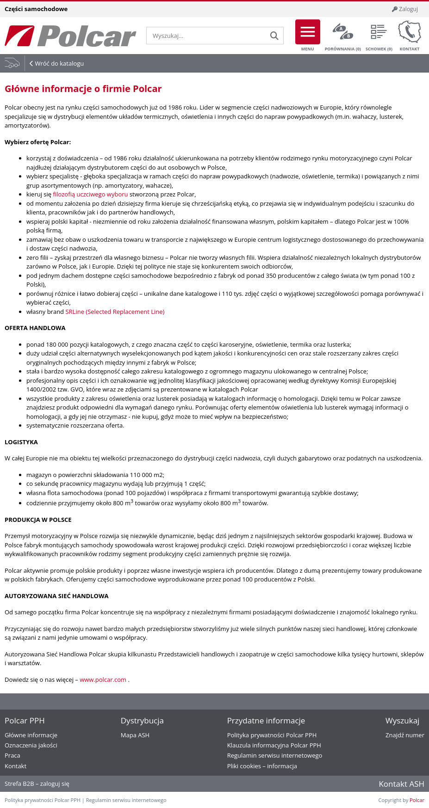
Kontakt (409, 35)
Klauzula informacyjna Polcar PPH (274, 745)
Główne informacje (31, 735)
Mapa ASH (135, 735)
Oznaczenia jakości (31, 745)
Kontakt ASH (401, 783)
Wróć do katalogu (59, 63)
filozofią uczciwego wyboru (90, 194)
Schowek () (379, 35)
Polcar (417, 799)
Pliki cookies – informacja (262, 766)
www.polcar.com (104, 679)
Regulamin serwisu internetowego (275, 755)
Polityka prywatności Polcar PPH (272, 735)
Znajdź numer (404, 735)
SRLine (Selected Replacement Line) (114, 311)
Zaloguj (405, 9)
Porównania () (343, 35)
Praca (12, 755)
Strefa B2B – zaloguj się (37, 783)
